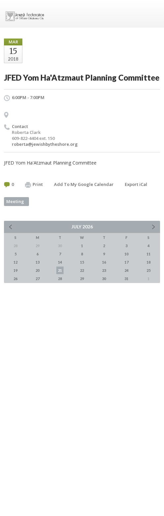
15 (82, 262)
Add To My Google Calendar (84, 184)
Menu (152, 14)
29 (82, 278)
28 (60, 278)
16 (104, 262)
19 (15, 270)
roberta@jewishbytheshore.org (45, 144)
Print (34, 184)
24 (126, 270)
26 (15, 278)
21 (60, 270)
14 (60, 262)
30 (104, 278)
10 (126, 254)
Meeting (15, 201)
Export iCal (136, 184)
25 (148, 270)
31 (126, 278)
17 (126, 262)
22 (82, 270)
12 (15, 262)
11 (148, 254)
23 (104, 270)
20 (38, 270)
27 (38, 278)
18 (148, 262)
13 (38, 262)
